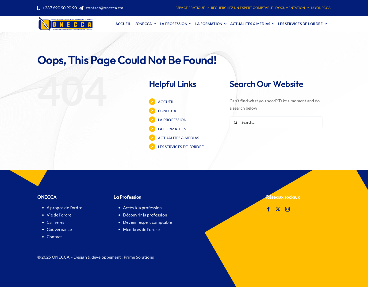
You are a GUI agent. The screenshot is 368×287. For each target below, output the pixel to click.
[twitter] (278, 209)
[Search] (235, 122)
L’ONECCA (167, 110)
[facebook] (268, 209)
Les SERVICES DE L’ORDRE (181, 146)
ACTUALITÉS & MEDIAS (178, 137)
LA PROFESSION (172, 119)
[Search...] (276, 122)
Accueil (166, 101)
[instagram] (287, 209)
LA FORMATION (172, 129)
